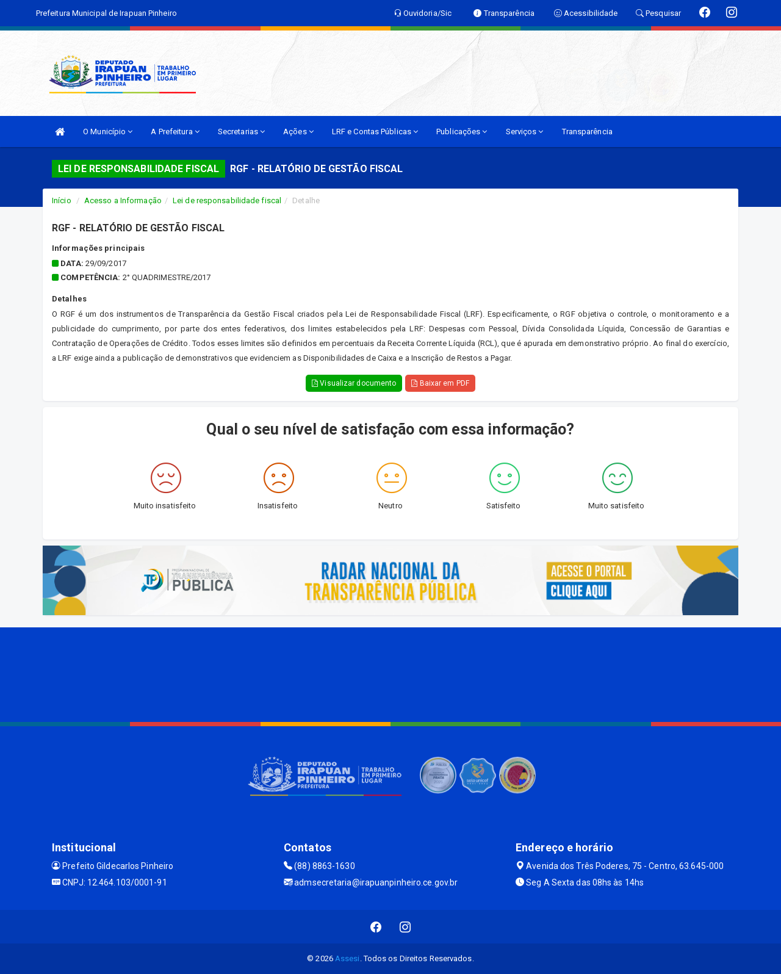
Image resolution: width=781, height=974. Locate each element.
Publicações (461, 131)
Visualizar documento (354, 383)
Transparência (587, 131)
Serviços (525, 131)
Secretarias (241, 131)
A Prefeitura (175, 131)
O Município (107, 131)
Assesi (347, 958)
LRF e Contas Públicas (375, 131)
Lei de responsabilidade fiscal (227, 200)
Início (61, 200)
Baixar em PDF (440, 383)
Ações (298, 131)
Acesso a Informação (123, 200)
